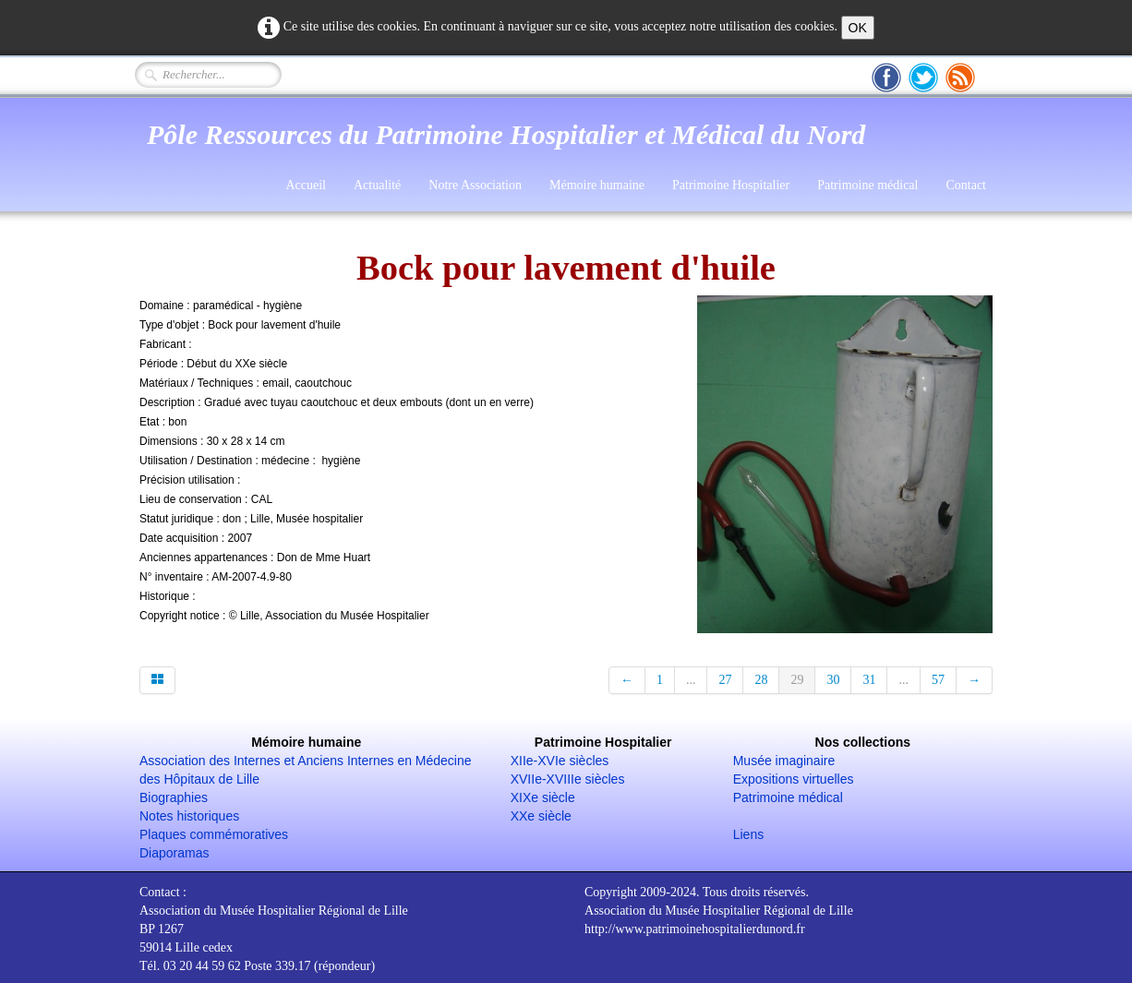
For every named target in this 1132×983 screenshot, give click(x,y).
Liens (748, 834)
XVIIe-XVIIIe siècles (568, 779)
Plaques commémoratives (213, 834)
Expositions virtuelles (793, 779)
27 (724, 680)
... (691, 680)
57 (938, 680)
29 (796, 680)
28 (760, 680)
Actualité (377, 185)
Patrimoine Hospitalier (730, 185)
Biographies (173, 797)
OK (858, 27)
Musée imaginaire (784, 760)
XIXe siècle (543, 797)
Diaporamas (174, 852)
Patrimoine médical (867, 185)
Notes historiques (189, 816)
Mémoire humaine (596, 185)
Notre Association (475, 185)
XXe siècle (541, 816)
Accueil (305, 185)
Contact (965, 185)
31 (868, 680)
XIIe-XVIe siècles (560, 760)
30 (832, 680)
